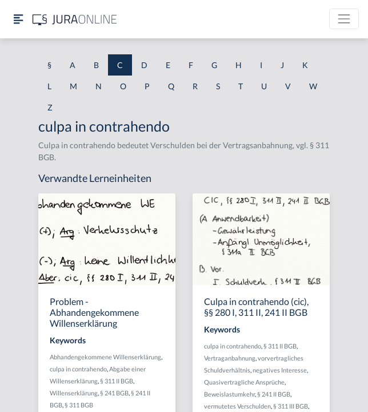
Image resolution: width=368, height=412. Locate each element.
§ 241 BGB (114, 393)
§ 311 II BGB (116, 381)
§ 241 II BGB (273, 394)
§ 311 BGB (79, 405)
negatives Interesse (280, 370)
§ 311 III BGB (290, 406)
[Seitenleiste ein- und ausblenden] (18, 19)
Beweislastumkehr (229, 394)
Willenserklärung (74, 393)
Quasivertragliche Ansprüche (244, 382)
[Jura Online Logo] (75, 19)
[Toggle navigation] (344, 19)
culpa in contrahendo (78, 369)
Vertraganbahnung (229, 358)
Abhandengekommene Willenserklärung (105, 356)
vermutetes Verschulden (237, 406)
